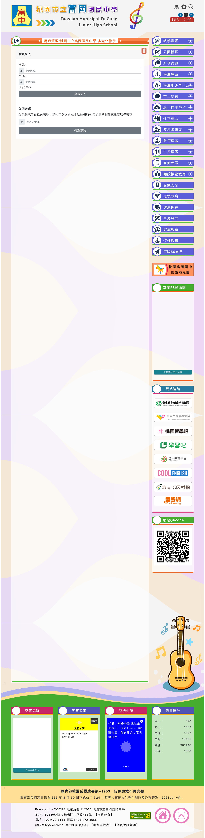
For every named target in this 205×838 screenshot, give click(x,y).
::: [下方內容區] (4, 683)
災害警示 (79, 710)
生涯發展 (170, 218)
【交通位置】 (104, 814)
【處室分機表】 (101, 825)
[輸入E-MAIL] (83, 122)
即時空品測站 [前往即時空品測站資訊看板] (32, 770)
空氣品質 (32, 710)
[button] (183, 6)
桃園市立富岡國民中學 (109, 809)
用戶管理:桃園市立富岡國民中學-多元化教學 (80, 40)
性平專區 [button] (170, 118)
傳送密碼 (80, 130)
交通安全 (170, 185)
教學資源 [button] (170, 40)
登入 (176, 23)
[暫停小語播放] (141, 721)
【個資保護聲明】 (126, 825)
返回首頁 (163, 815)
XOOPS (60, 809)
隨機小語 (126, 710)
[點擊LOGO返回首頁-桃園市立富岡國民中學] (21, 26)
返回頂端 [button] (181, 815)
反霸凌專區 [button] (172, 129)
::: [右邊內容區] (153, 35)
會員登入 (80, 94)
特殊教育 (170, 240)
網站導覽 (176, 6)
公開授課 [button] (170, 51)
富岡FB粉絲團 (174, 287)
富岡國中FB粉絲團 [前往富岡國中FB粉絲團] (173, 372)
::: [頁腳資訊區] (4, 788)
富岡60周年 (173, 251)
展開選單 (190, 42)
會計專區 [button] (170, 162)
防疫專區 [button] (170, 140)
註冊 (187, 23)
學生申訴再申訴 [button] (176, 85)
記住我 (25, 87)
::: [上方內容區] (14, 2)
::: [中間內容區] (12, 35)
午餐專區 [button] (170, 151)
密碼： (23, 75)
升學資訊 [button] (170, 62)
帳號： (23, 64)
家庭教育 (170, 229)
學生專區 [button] (170, 74)
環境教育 (170, 196)
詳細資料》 (92, 770)
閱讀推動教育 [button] (174, 173)
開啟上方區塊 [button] (144, 51)
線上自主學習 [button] (174, 107)
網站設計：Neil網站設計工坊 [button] (22, 817)
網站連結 (173, 388)
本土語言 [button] (170, 96)
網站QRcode (173, 519)
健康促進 (170, 207)
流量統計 (173, 710)
